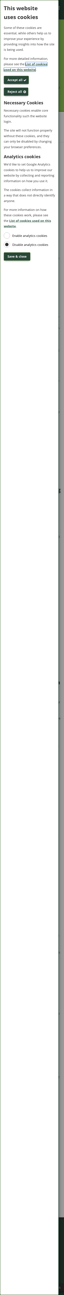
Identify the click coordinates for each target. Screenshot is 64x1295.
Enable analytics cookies (29, 236)
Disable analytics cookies (30, 245)
